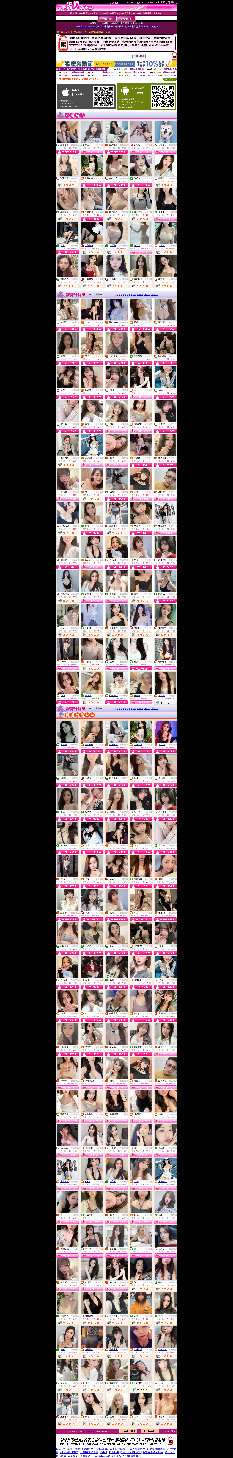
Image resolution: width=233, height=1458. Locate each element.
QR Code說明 (170, 79)
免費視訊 (75, 145)
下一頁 (140, 294)
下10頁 (147, 294)
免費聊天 (148, 356)
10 (134, 294)
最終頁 (154, 294)
